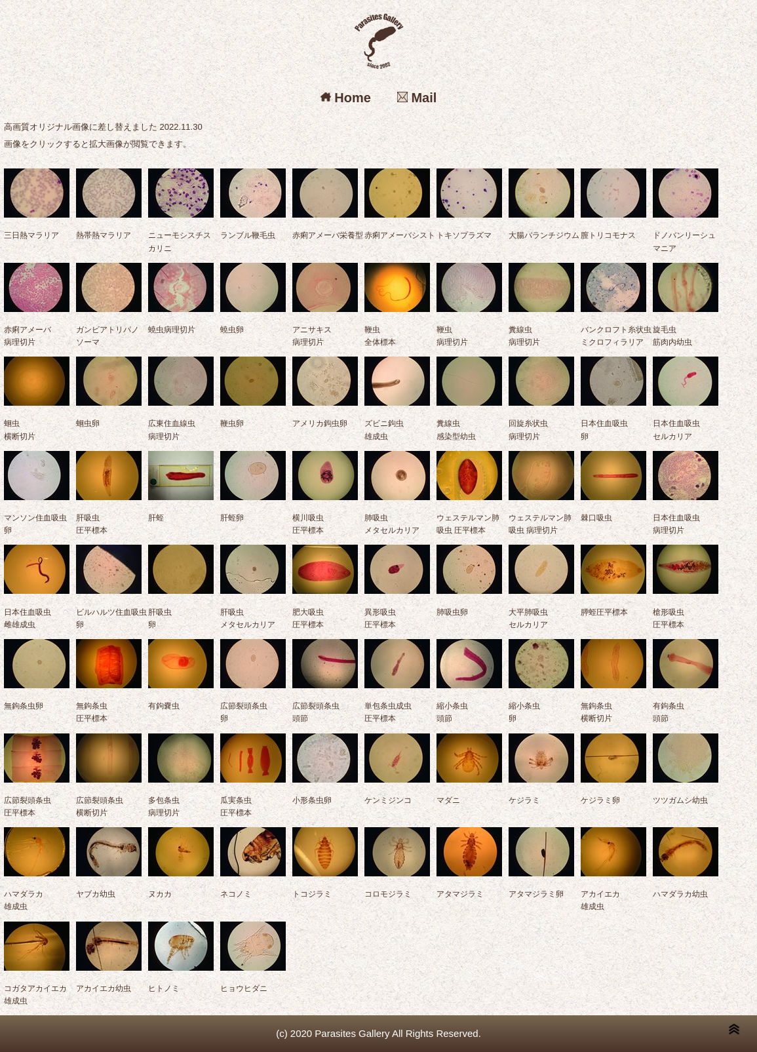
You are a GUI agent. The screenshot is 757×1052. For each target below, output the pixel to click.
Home (345, 97)
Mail (417, 97)
